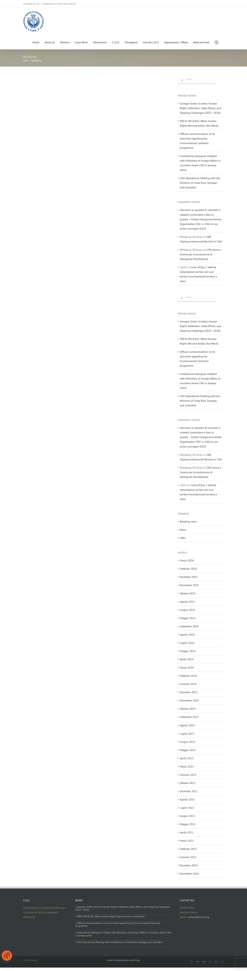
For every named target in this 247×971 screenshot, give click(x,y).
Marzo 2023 (187, 766)
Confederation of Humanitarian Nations (59, 3)
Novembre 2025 (189, 585)
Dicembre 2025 (189, 577)
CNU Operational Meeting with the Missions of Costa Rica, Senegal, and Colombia (200, 182)
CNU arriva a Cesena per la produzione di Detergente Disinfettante (200, 254)
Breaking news (188, 521)
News (183, 529)
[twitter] (197, 961)
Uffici (183, 538)
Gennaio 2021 (188, 857)
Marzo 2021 (187, 840)
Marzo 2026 (187, 560)
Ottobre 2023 (188, 708)
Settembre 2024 (189, 626)
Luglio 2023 (187, 733)
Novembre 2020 (189, 873)
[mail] (222, 961)
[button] (216, 42)
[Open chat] (7, 955)
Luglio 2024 (187, 642)
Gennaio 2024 (188, 684)
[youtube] (204, 961)
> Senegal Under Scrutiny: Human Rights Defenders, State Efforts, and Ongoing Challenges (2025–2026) (122, 908)
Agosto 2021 (187, 799)
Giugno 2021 (187, 816)
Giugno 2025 (187, 610)
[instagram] (210, 961)
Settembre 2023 (189, 717)
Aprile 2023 (186, 758)
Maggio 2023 (188, 750)
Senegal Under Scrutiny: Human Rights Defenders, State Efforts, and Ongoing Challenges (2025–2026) (200, 108)
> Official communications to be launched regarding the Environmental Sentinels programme (117, 925)
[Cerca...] (196, 79)
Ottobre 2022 (188, 783)
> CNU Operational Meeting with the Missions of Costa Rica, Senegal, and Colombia (118, 942)
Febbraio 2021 (188, 849)
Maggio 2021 (188, 824)
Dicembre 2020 (189, 865)
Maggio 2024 (188, 651)
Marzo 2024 (187, 667)
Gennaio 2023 (188, 774)
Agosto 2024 (187, 634)
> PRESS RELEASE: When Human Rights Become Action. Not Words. (110, 916)
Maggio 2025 (188, 618)
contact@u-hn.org (198, 917)
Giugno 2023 (187, 741)
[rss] (216, 961)
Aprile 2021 (186, 832)
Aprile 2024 (186, 659)
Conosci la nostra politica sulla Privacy (123, 960)
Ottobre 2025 (188, 593)
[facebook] (191, 961)
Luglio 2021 (187, 807)
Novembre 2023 (189, 700)
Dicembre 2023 (189, 692)
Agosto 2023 (187, 725)
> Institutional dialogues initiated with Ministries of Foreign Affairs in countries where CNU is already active (123, 934)
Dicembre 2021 (189, 791)
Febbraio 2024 (188, 675)
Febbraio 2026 (188, 568)
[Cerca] (182, 80)
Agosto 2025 (187, 601)
